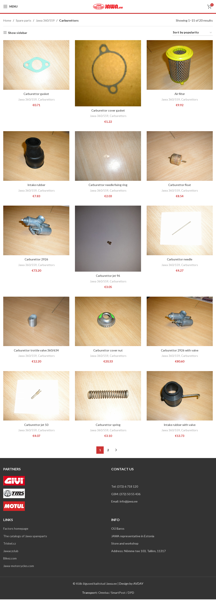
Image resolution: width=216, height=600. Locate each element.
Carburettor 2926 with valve (180, 350)
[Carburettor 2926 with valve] (180, 321)
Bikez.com (10, 559)
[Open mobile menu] (10, 6)
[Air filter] (180, 64)
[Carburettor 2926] (36, 230)
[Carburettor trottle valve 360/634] (36, 321)
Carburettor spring (108, 425)
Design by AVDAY (131, 584)
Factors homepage (15, 529)
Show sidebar (17, 32)
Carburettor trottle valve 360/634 (36, 350)
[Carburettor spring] (108, 396)
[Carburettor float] (180, 156)
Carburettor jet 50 (36, 425)
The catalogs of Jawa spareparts (25, 536)
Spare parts (23, 20)
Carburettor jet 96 (107, 275)
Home (7, 20)
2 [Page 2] (108, 450)
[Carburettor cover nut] (108, 321)
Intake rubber (36, 184)
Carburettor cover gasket (108, 110)
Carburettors (46, 99)
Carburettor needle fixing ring (108, 184)
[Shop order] (192, 33)
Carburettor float (180, 184)
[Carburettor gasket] (36, 64)
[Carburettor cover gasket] (108, 73)
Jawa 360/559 (45, 20)
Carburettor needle (180, 259)
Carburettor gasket (36, 93)
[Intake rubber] (36, 155)
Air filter (180, 93)
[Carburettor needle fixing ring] (108, 155)
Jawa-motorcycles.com (18, 566)
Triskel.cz (9, 544)
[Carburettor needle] (180, 230)
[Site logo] (108, 6)
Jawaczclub (10, 551)
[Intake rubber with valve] (180, 396)
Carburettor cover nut (108, 350)
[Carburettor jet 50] (36, 396)
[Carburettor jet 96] (108, 239)
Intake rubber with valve (180, 425)
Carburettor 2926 (36, 259)
